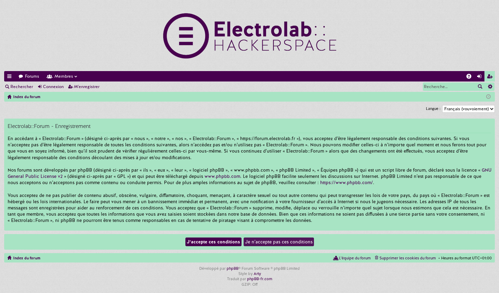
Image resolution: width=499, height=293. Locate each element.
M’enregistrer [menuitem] (491, 77)
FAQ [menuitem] (471, 77)
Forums (32, 76)
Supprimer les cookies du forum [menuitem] (407, 258)
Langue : (433, 108)
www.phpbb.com (222, 176)
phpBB (232, 268)
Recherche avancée (489, 87)
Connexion (53, 86)
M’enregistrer (86, 86)
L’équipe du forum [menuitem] (355, 258)
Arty (257, 273)
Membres (63, 76)
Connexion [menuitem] (480, 77)
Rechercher (21, 86)
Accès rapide (11, 77)
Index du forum (26, 258)
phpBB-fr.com (259, 278)
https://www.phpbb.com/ (346, 183)
